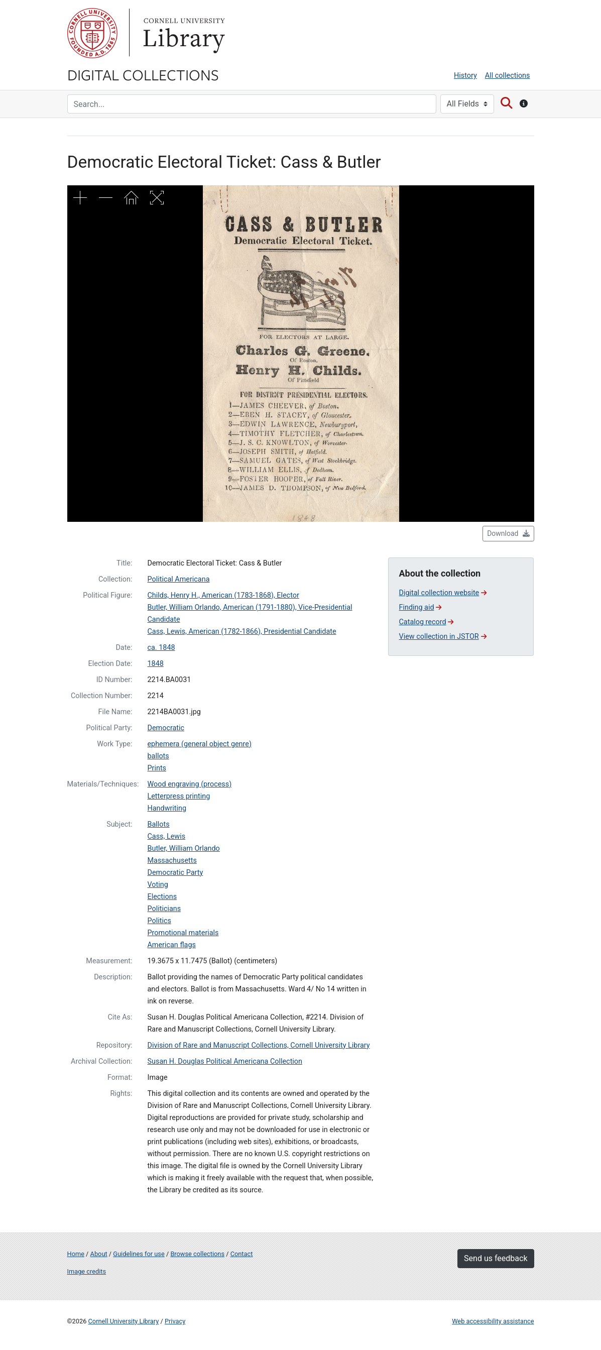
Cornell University (92, 33)
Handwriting (166, 808)
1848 (155, 663)
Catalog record (426, 622)
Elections (162, 896)
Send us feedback (495, 1258)
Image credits (86, 1271)
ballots (158, 756)
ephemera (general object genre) (199, 744)
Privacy (175, 1321)
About (98, 1254)
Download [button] (508, 533)
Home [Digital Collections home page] (75, 1254)
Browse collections (197, 1254)
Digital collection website (443, 593)
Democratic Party (175, 872)
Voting (157, 884)
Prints (156, 768)
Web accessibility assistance (493, 1321)
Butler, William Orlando (183, 848)
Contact (241, 1254)
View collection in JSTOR (442, 636)
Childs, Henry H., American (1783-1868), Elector (223, 595)
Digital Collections (143, 74)
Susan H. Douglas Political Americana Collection (224, 1061)
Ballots (158, 824)
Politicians (164, 909)
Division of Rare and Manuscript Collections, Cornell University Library (258, 1045)
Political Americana (178, 579)
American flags (171, 945)
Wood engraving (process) (189, 784)
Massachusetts (171, 860)
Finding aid (420, 607)
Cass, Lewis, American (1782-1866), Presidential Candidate (241, 631)
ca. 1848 (161, 647)
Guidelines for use (138, 1254)
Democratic (165, 728)
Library (183, 33)
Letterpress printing (178, 796)
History (465, 75)
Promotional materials (182, 933)
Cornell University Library (123, 1321)
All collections (507, 75)
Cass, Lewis (166, 836)
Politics (159, 921)
